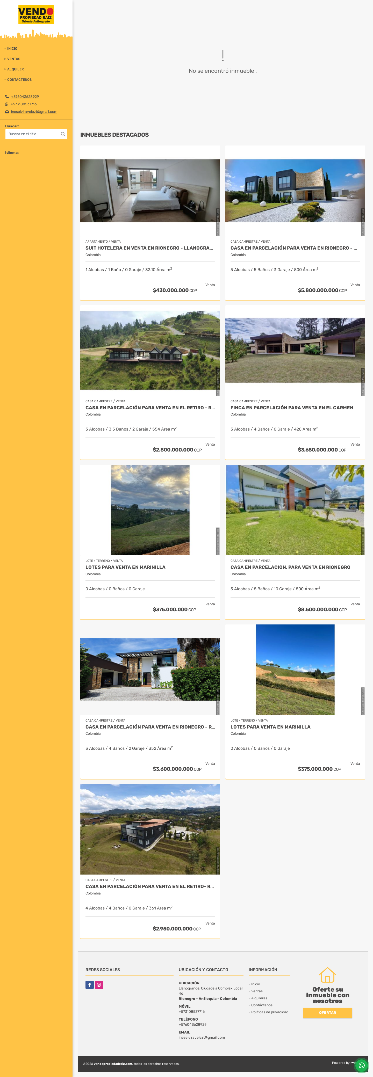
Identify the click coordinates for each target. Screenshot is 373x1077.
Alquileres (259, 998)
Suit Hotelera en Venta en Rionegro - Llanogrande (150, 248)
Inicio (12, 48)
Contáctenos (19, 80)
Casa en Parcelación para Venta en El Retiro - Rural (150, 408)
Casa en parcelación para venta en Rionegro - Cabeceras (295, 248)
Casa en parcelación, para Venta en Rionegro (290, 567)
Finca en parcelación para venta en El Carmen (292, 408)
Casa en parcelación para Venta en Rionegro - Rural (150, 727)
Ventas (13, 59)
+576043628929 (25, 96)
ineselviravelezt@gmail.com (34, 112)
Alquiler (15, 69)
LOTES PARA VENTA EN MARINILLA (125, 567)
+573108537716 (24, 104)
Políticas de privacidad (269, 1012)
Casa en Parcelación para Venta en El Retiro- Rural (150, 886)
